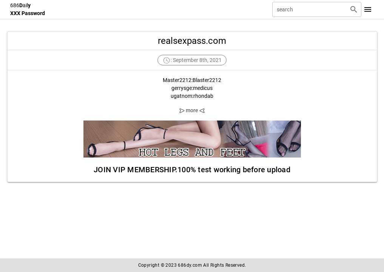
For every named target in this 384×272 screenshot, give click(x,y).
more (192, 110)
